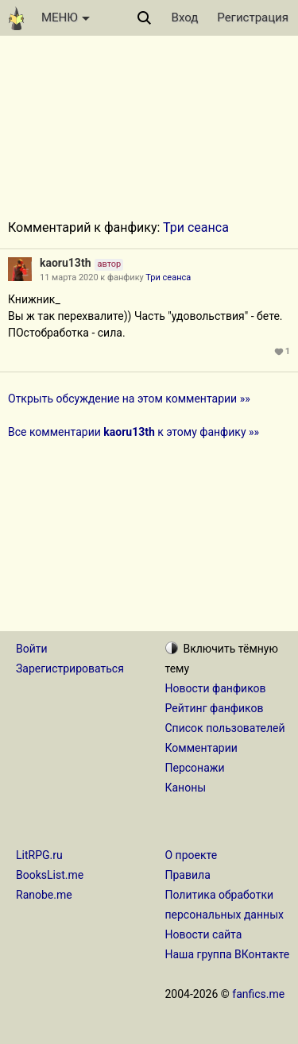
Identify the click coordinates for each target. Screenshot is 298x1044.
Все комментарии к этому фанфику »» (133, 432)
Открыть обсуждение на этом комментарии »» (129, 398)
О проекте (191, 855)
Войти (32, 648)
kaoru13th (65, 262)
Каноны (186, 787)
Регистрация (252, 17)
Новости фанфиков (215, 688)
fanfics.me (258, 994)
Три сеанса (196, 227)
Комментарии (201, 748)
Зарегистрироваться (70, 668)
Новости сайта (203, 934)
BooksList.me (49, 875)
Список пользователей (225, 728)
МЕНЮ (65, 17)
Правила (188, 875)
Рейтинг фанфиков (214, 708)
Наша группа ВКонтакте (227, 954)
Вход (185, 17)
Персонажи (195, 767)
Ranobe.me (44, 894)
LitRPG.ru (39, 855)
